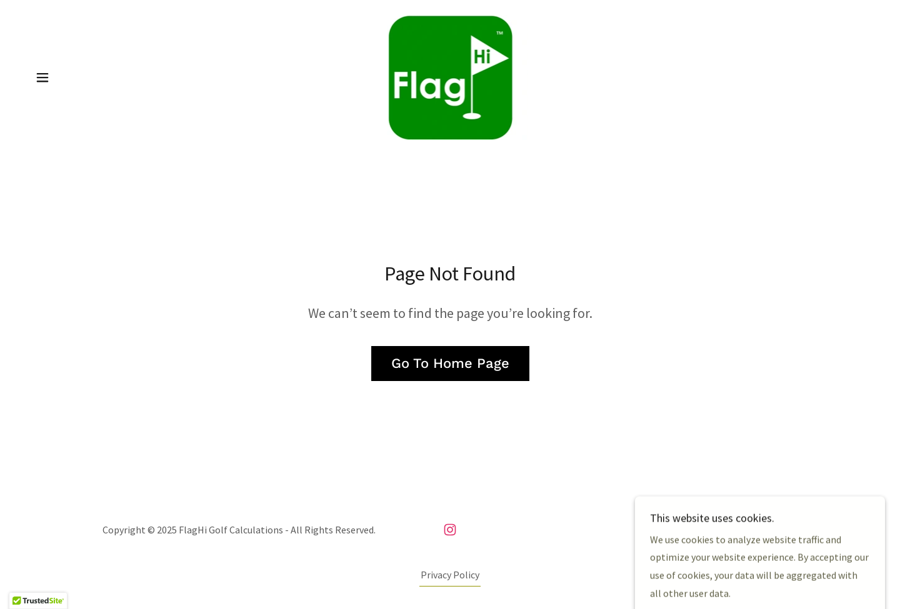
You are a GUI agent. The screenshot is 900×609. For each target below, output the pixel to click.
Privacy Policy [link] (450, 574)
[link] (450, 76)
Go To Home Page (450, 363)
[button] (42, 77)
